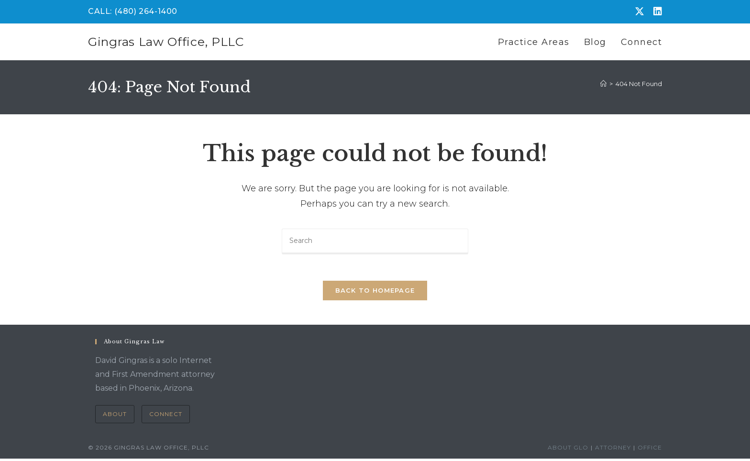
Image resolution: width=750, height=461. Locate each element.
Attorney (613, 449)
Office (650, 449)
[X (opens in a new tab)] (639, 11)
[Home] (603, 84)
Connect (165, 416)
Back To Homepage (375, 293)
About (115, 416)
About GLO (568, 449)
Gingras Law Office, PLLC (166, 41)
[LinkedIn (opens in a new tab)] (655, 11)
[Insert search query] (375, 241)
